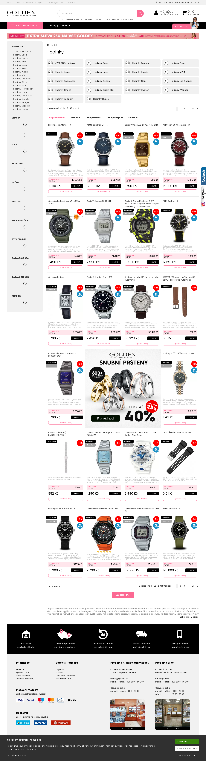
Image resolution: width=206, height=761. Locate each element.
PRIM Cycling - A (170, 200)
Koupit (77, 185)
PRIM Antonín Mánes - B (60, 125)
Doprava (29, 2)
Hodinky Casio (20, 54)
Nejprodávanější (59, 117)
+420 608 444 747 (165, 2)
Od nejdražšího (99, 117)
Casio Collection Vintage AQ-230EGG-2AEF (63, 353)
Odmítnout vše (187, 755)
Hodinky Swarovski (22, 78)
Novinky (79, 117)
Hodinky (115, 19)
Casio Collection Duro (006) (100, 276)
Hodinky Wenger (21, 102)
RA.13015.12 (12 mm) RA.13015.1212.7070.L (58, 432)
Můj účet (166, 11)
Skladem (144, 117)
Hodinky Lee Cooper (23, 88)
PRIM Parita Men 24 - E (97, 125)
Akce (9, 2)
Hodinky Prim (19, 61)
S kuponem (54, 178)
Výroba (41, 2)
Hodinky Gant (19, 85)
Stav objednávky (56, 2)
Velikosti (66, 25)
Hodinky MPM (19, 75)
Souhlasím (182, 741)
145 (193, 108)
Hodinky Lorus (20, 65)
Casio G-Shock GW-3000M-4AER (102, 506)
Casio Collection (56, 276)
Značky (19, 2)
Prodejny (54, 25)
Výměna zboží (22, 669)
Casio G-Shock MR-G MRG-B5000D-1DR (138, 507)
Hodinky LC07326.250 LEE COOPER (179, 351)
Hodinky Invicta (20, 71)
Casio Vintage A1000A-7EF (99, 200)
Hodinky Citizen (20, 82)
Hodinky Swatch (21, 99)
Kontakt (59, 669)
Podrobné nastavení (187, 748)
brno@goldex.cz (162, 676)
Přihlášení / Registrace (169, 14)
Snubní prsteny (87, 19)
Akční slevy (184, 26)
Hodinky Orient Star (22, 95)
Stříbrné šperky (127, 19)
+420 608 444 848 (179, 679)
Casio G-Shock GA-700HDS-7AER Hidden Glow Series (140, 432)
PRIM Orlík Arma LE (171, 506)
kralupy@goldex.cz (119, 676)
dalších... (123, 593)
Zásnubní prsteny (103, 19)
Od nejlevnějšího (123, 117)
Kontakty (71, 2)
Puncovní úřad (23, 672)
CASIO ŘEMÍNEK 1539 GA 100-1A (177, 430)
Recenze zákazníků (25, 676)
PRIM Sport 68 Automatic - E (62, 506)
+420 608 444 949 (135, 679)
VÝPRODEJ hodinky (22, 51)
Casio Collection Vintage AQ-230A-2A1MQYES (103, 432)
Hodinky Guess (20, 109)
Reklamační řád (63, 676)
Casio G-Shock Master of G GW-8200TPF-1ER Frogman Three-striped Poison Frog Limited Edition (141, 203)
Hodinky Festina (20, 58)
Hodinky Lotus (20, 68)
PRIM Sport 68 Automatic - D (176, 125)
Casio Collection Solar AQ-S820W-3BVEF (65, 202)
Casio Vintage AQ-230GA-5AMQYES (142, 125)
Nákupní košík (193, 14)
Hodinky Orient (20, 92)
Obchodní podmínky (65, 672)
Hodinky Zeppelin (21, 105)
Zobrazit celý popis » (189, 614)
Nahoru (54, 583)
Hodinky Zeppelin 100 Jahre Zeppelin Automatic (142, 277)
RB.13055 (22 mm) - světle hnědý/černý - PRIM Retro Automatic (179, 277)
